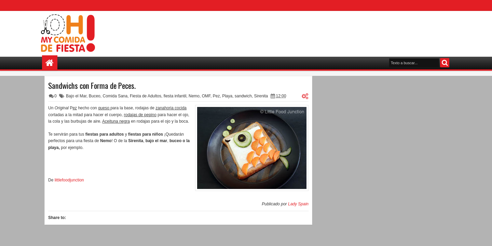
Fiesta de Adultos (145, 96)
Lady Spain (298, 204)
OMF (206, 96)
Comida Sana (114, 96)
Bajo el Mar (76, 96)
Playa (227, 96)
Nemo (194, 96)
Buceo (94, 96)
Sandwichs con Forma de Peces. (92, 85)
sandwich (243, 96)
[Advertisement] (326, 31)
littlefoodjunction (69, 180)
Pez (216, 96)
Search (444, 62)
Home (49, 63)
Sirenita (261, 96)
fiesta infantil (175, 96)
